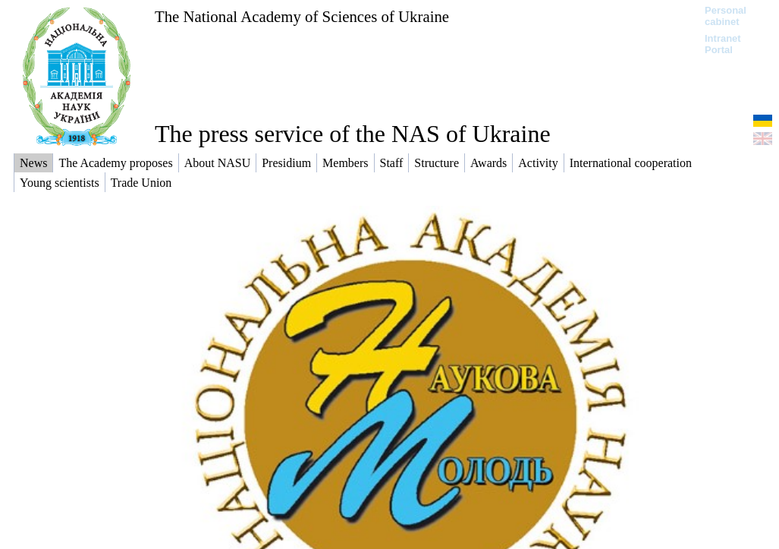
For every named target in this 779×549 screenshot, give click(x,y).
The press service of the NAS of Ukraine (353, 133)
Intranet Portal (723, 44)
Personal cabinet (725, 16)
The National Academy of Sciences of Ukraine (302, 16)
